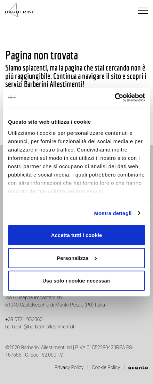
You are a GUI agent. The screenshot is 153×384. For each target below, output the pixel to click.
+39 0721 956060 (23, 319)
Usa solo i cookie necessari (76, 281)
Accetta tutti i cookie (76, 235)
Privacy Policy (70, 367)
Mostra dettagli (112, 213)
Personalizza (77, 258)
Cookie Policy (106, 367)
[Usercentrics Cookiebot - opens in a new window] (114, 97)
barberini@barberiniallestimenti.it (39, 326)
